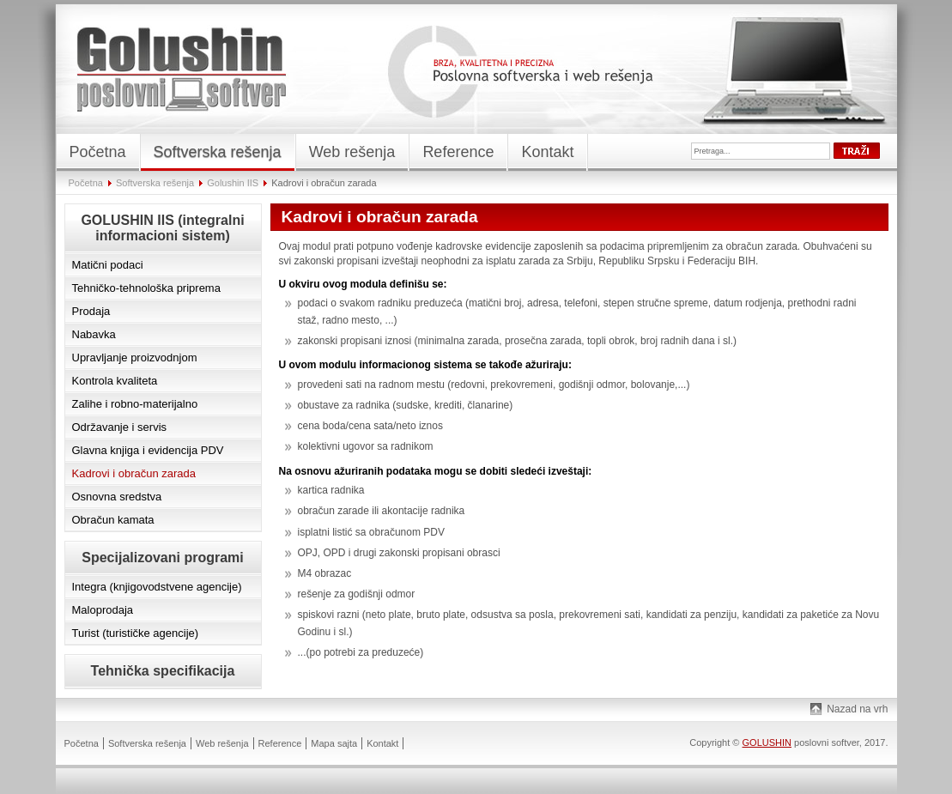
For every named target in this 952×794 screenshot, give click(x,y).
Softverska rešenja (155, 183)
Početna (86, 183)
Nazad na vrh (857, 709)
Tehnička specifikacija (163, 671)
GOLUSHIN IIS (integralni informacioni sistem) (162, 228)
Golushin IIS (232, 183)
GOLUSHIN (767, 742)
